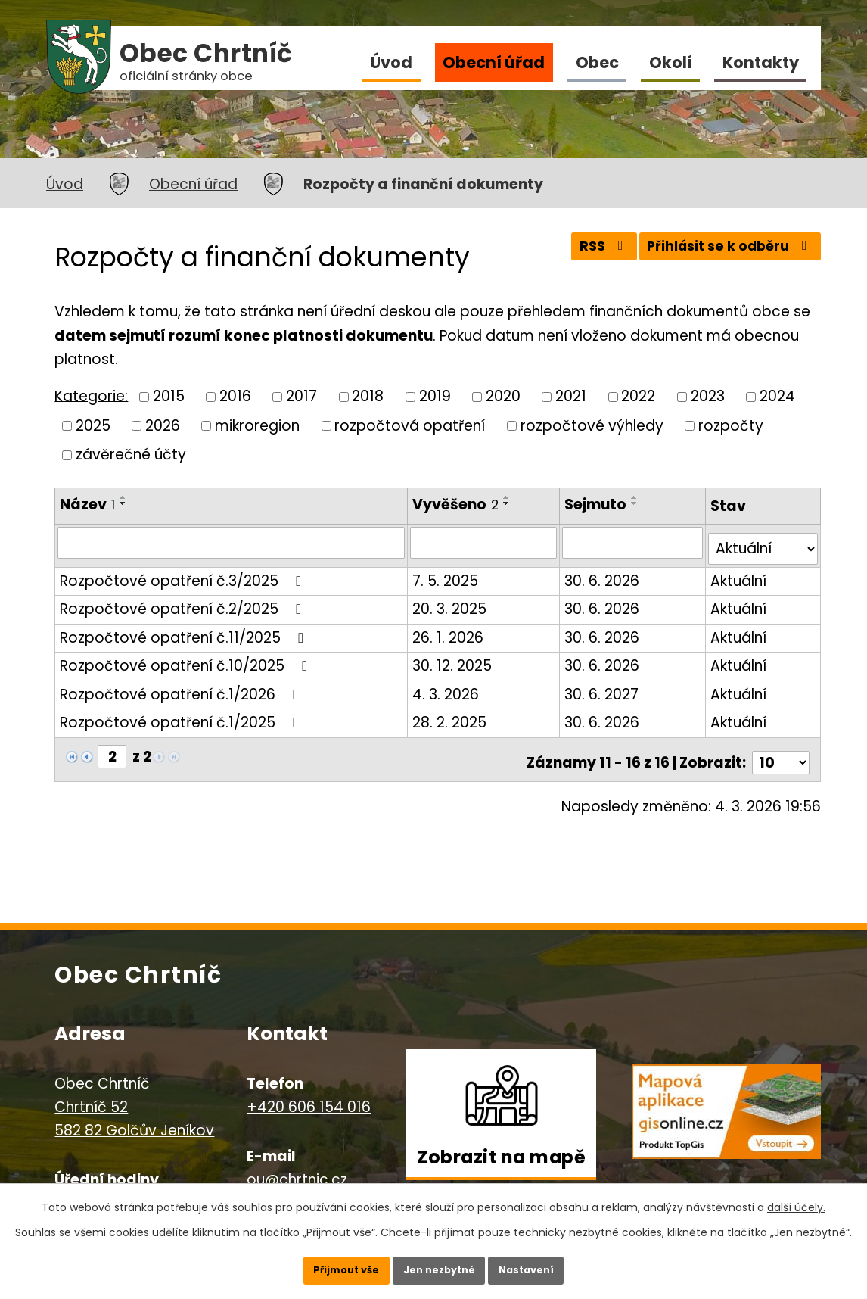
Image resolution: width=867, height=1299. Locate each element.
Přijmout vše (326, 1265)
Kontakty (760, 62)
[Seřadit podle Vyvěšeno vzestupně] (507, 497)
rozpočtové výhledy (592, 425)
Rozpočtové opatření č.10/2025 (186, 659)
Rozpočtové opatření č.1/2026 (182, 688)
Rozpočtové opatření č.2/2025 (183, 602)
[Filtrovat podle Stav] (763, 542)
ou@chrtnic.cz (297, 1167)
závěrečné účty (131, 454)
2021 (570, 396)
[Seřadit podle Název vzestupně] (123, 497)
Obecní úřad (494, 62)
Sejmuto (598, 504)
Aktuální (739, 574)
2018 (368, 396)
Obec (597, 62)
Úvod (391, 62)
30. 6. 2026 (604, 574)
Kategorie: (91, 395)
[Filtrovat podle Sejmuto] (634, 542)
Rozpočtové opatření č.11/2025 (184, 631)
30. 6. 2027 (604, 688)
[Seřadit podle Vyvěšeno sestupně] (507, 503)
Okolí (670, 62)
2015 (169, 396)
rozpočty (730, 425)
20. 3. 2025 (450, 602)
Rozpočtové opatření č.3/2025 (183, 574)
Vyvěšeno (456, 504)
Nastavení (547, 1265)
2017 (301, 396)
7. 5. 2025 (446, 574)
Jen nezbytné (439, 1265)
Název (87, 504)
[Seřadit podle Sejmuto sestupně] (637, 503)
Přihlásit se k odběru (723, 251)
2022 (638, 396)
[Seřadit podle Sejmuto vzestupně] (637, 497)
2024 (777, 396)
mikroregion (257, 425)
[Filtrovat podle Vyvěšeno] (485, 542)
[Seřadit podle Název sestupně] (123, 503)
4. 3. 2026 (446, 688)
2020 (503, 396)
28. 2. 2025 (450, 716)
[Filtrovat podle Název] (231, 542)
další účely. (796, 1197)
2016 (235, 396)
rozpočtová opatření (409, 425)
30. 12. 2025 (453, 659)
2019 (435, 396)
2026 (162, 425)
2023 (708, 396)
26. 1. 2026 (448, 631)
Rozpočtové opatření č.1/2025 (182, 716)
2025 (93, 425)
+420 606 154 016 (309, 1094)
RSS (584, 251)
